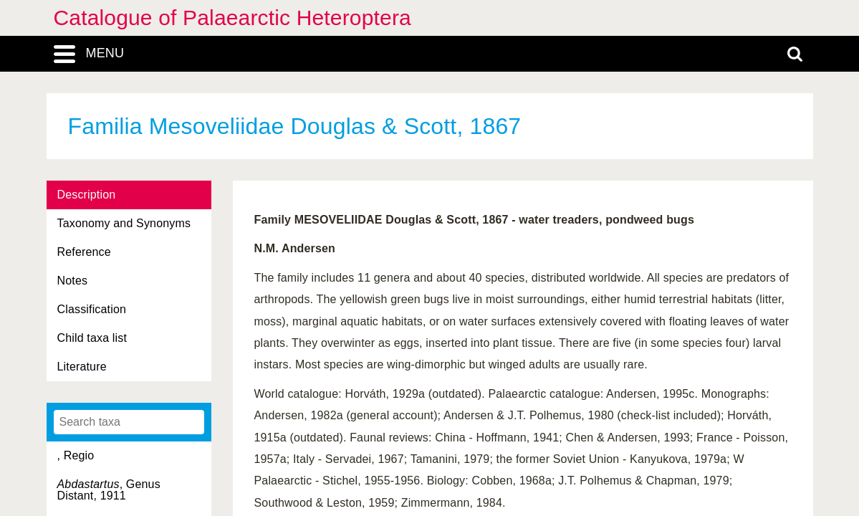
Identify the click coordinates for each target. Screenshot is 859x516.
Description (86, 194)
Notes (72, 280)
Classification (92, 309)
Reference (84, 252)
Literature (82, 366)
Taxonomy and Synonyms (124, 223)
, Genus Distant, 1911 (108, 490)
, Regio (76, 455)
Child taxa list (92, 338)
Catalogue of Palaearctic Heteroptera (232, 17)
